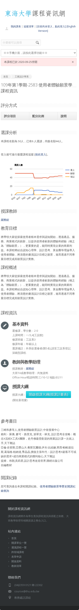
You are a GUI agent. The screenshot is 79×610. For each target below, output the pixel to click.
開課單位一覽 (19, 543)
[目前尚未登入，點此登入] (51, 26)
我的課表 (16, 26)
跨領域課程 (17, 552)
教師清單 (16, 566)
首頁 (13, 538)
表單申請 (16, 556)
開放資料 (16, 561)
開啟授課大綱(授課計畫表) (48, 394)
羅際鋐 (5, 220)
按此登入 (40, 154)
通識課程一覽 (19, 547)
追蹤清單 (29, 26)
